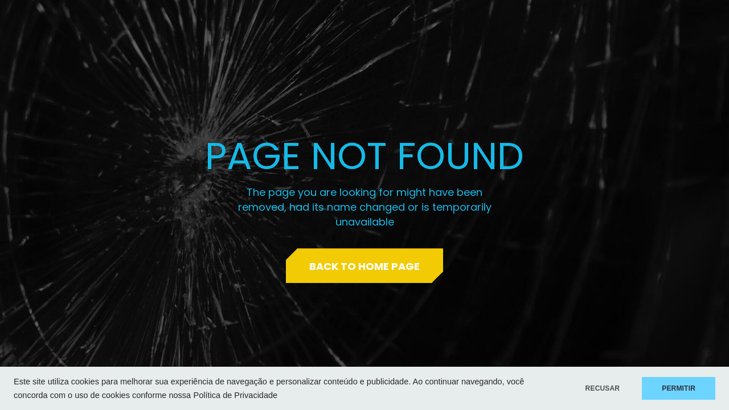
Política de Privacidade (236, 395)
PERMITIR (678, 388)
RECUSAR (602, 388)
